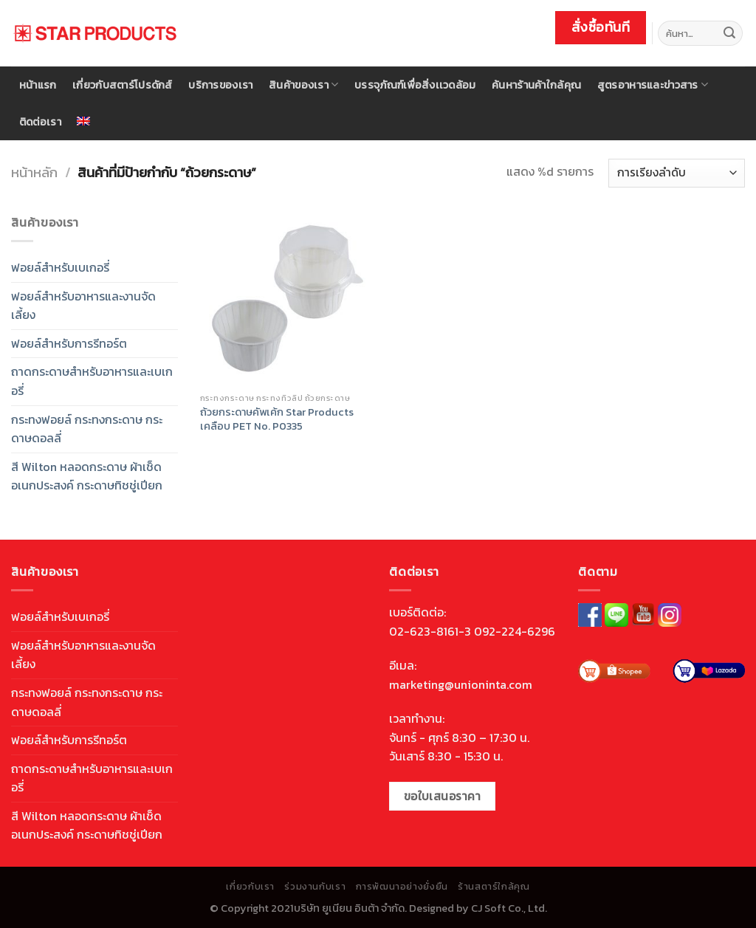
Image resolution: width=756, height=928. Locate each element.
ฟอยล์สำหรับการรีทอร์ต (69, 343)
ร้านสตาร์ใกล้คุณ (493, 886)
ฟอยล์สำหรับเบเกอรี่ (60, 267)
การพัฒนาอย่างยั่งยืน (402, 886)
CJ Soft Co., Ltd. (509, 908)
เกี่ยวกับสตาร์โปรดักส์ (122, 85)
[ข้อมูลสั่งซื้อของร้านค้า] (676, 173)
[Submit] (729, 33)
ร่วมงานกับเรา (315, 886)
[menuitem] (84, 121)
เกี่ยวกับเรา (250, 886)
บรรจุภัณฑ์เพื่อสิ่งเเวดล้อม (414, 85)
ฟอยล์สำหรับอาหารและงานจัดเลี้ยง (83, 305)
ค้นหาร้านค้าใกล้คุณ (536, 85)
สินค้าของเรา (303, 85)
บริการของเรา (220, 85)
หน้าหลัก (34, 172)
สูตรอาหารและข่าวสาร (652, 85)
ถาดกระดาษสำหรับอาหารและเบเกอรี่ (92, 380)
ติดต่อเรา (40, 122)
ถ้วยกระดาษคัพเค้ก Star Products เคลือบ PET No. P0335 (277, 419)
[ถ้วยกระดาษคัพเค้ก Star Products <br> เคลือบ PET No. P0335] (286, 299)
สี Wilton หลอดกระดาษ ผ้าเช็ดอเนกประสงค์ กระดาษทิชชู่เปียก (86, 476)
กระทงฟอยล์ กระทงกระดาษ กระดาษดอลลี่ (86, 428)
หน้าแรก (38, 85)
